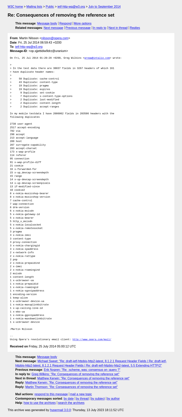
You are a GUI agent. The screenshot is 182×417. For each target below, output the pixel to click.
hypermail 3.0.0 (60, 410)
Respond (65, 23)
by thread (82, 398)
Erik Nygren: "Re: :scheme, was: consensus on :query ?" (82, 369)
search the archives (71, 402)
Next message (53, 27)
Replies (135, 27)
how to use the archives (40, 402)
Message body (47, 23)
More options (83, 23)
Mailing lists (34, 6)
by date (69, 398)
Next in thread (118, 27)
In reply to (99, 27)
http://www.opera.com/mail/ (92, 339)
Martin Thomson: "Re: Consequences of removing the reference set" (71, 387)
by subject (98, 398)
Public (50, 6)
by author (113, 398)
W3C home (15, 6)
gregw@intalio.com (97, 58)
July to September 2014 (104, 6)
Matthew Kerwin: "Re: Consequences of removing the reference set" (83, 378)
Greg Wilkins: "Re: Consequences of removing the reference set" (75, 374)
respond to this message (51, 394)
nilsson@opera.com (54, 38)
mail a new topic (81, 394)
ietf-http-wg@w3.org (71, 6)
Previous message (78, 27)
